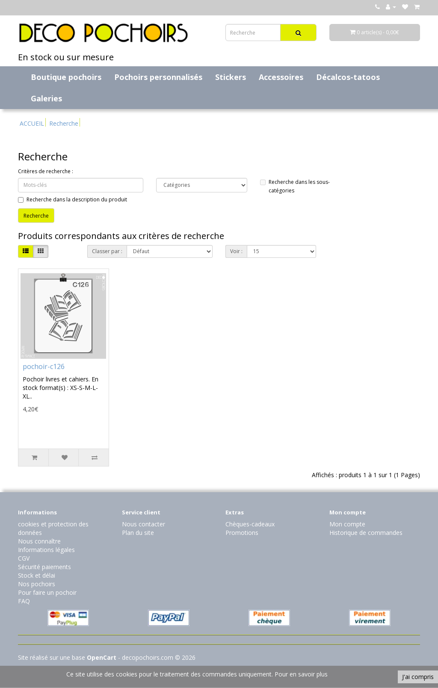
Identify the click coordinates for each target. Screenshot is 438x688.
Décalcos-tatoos (348, 77)
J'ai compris (418, 677)
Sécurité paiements (44, 567)
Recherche (63, 123)
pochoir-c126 (44, 366)
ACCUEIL (32, 123)
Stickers (230, 77)
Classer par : (107, 251)
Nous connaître (39, 541)
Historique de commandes (365, 533)
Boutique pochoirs (66, 77)
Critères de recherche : (45, 171)
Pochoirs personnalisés (158, 77)
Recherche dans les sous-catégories (295, 186)
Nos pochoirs (36, 584)
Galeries (46, 98)
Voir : (236, 251)
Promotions (241, 533)
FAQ (24, 601)
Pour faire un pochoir (47, 592)
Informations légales (46, 550)
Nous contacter (143, 524)
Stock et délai (36, 575)
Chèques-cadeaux (250, 524)
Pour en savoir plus (301, 674)
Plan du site (138, 533)
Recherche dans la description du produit (72, 199)
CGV (24, 558)
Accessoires (281, 77)
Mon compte (347, 524)
